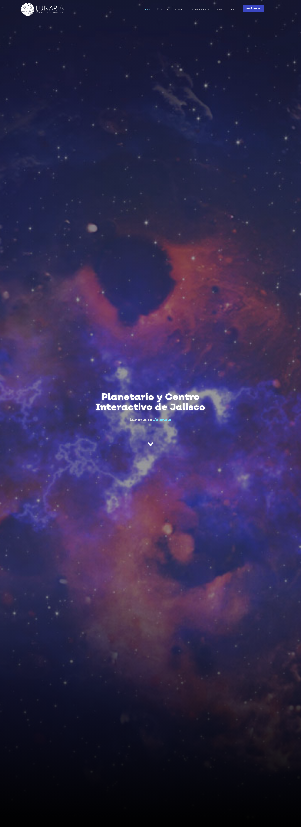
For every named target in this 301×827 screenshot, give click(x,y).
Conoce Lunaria (169, 9)
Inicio (145, 9)
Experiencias (199, 9)
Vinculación (226, 9)
